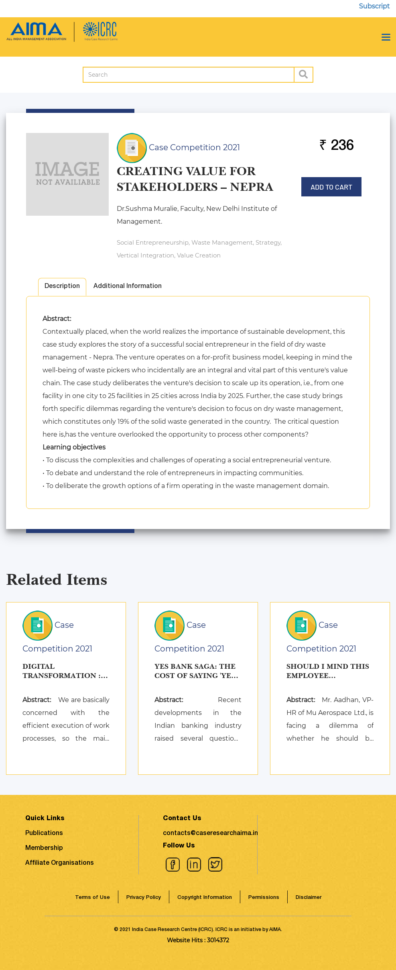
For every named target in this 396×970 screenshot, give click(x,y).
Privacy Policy (143, 898)
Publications (44, 834)
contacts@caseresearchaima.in (210, 834)
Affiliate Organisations (59, 863)
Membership (44, 848)
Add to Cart (331, 184)
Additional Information (127, 287)
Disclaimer (308, 898)
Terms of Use (92, 898)
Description (62, 287)
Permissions (263, 898)
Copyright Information (204, 898)
